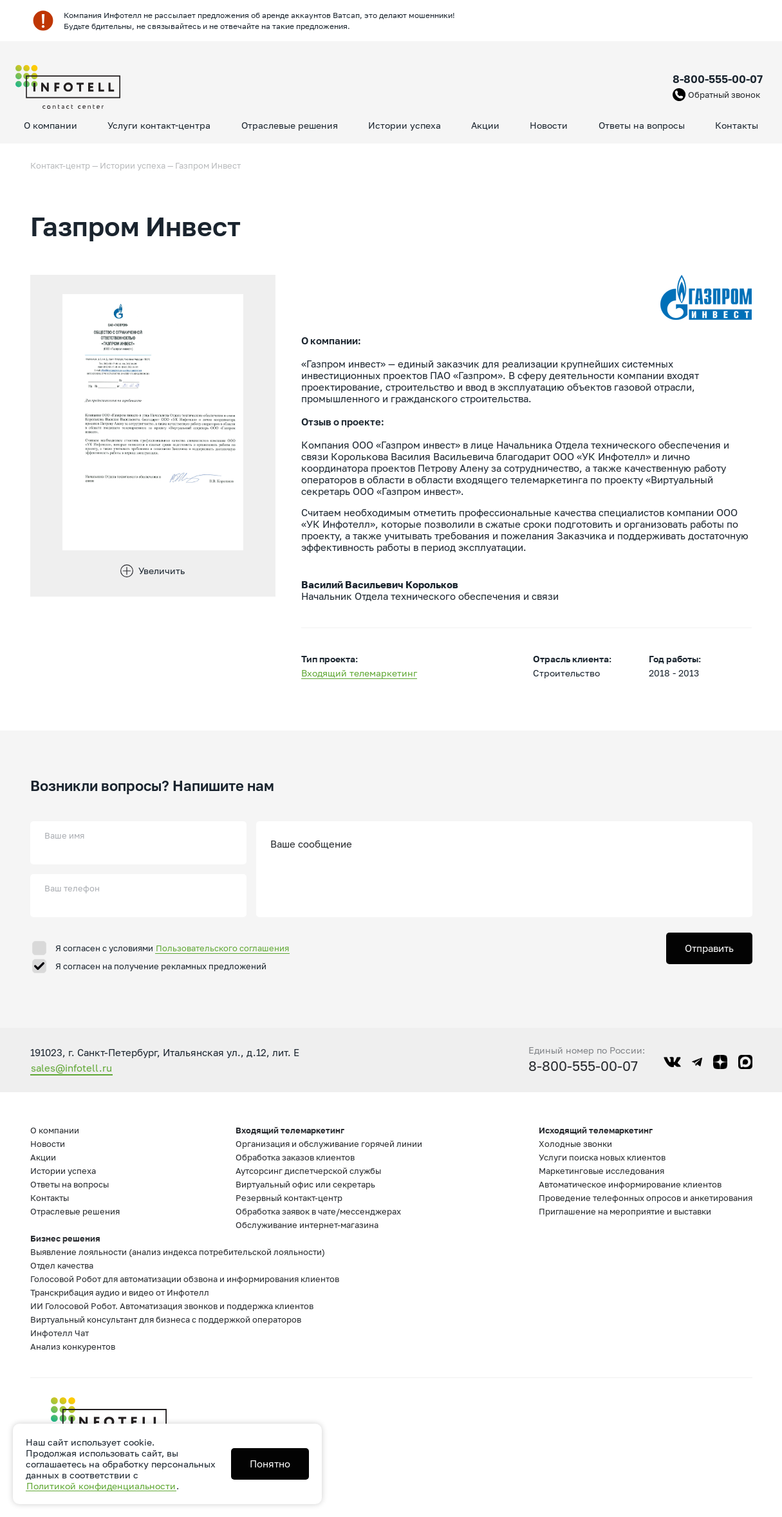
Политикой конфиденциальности (101, 1485)
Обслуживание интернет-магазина (307, 1225)
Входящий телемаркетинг (359, 672)
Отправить (709, 948)
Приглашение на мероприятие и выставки (625, 1211)
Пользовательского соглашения (222, 948)
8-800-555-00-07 (718, 79)
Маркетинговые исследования (601, 1171)
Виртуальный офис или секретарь (305, 1184)
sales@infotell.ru (71, 1068)
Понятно (270, 1463)
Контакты (736, 125)
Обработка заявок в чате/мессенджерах (318, 1211)
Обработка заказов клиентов (295, 1157)
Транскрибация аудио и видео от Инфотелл (119, 1292)
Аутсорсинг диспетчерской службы (308, 1171)
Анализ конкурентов (72, 1346)
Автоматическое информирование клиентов (630, 1184)
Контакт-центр (60, 165)
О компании (50, 125)
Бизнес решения (65, 1238)
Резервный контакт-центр (289, 1198)
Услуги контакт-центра (158, 125)
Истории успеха (404, 125)
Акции (485, 125)
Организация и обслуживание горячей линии (329, 1144)
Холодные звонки (575, 1144)
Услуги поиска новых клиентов (602, 1157)
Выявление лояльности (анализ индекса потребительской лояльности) (177, 1252)
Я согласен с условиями (172, 948)
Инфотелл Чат (59, 1333)
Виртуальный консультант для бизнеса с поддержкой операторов (165, 1319)
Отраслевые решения (289, 125)
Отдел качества (61, 1265)
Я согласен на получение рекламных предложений (160, 966)
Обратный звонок (724, 94)
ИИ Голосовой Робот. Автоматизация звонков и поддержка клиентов (171, 1306)
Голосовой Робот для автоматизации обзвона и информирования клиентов (184, 1279)
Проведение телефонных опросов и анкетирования (645, 1198)
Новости (549, 125)
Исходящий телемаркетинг (596, 1130)
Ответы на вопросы (642, 125)
